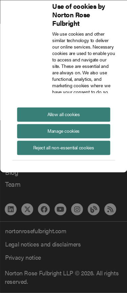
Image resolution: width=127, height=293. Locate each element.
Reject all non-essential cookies (63, 147)
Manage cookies (63, 130)
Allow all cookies (63, 113)
